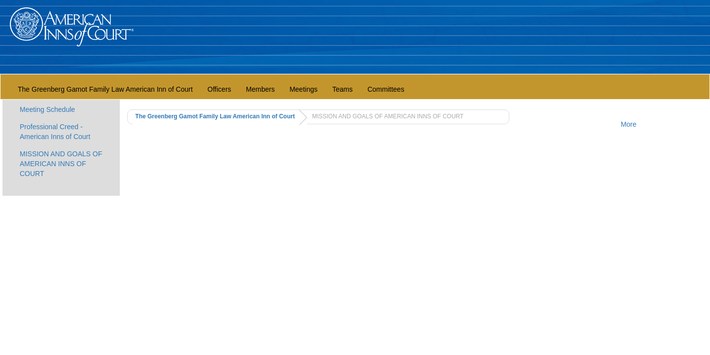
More (629, 124)
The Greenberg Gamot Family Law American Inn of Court (105, 89)
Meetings (303, 89)
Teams (342, 89)
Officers (219, 89)
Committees (385, 89)
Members (260, 89)
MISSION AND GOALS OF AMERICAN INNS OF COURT (61, 164)
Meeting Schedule (47, 109)
